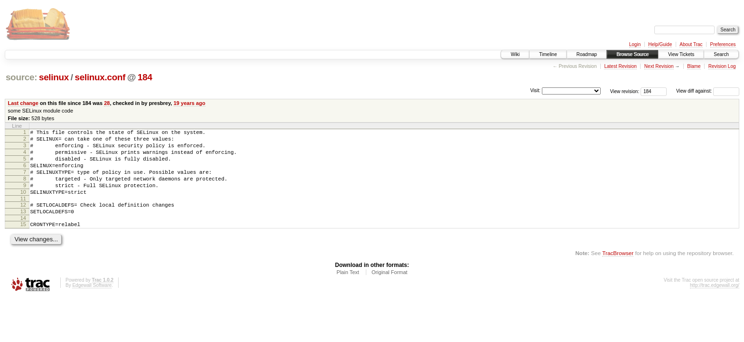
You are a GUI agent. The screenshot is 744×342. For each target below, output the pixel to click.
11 (23, 213)
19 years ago (189, 103)
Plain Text (347, 291)
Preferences (723, 44)
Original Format (390, 291)
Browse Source (632, 54)
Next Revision (659, 66)
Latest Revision (620, 66)
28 (107, 103)
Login (635, 44)
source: (21, 77)
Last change (23, 103)
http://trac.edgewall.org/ (714, 303)
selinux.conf (100, 77)
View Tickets (681, 54)
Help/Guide (660, 44)
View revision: (625, 91)
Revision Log (722, 66)
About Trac (690, 44)
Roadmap (587, 54)
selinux (54, 77)
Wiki (515, 54)
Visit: (535, 90)
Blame (693, 66)
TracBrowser (617, 271)
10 (23, 205)
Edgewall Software (92, 303)
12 (23, 219)
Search (721, 54)
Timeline (548, 54)
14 (23, 235)
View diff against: (707, 91)
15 (23, 241)
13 (23, 227)
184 (145, 77)
